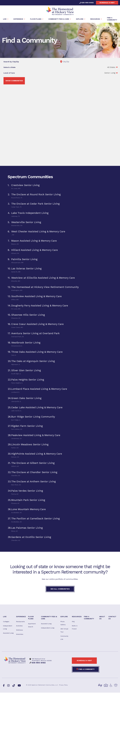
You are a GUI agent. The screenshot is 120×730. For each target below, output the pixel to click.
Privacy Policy (63, 685)
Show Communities (14, 81)
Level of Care (9, 73)
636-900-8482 (86, 3)
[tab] (60, 187)
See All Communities (60, 589)
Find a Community (86, 670)
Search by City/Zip (11, 62)
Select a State (9, 68)
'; (89, 73)
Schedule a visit (107, 3)
